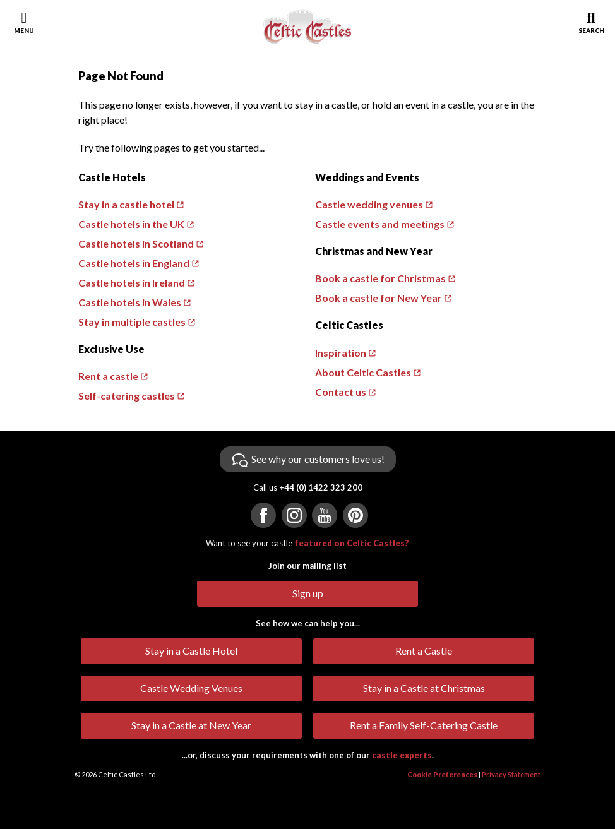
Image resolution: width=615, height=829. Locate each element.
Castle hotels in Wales (129, 302)
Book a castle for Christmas (380, 278)
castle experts (402, 755)
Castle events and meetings (380, 224)
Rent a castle (108, 376)
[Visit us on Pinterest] (355, 515)
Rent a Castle (423, 651)
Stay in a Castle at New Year (191, 725)
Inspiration (340, 353)
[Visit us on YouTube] (324, 515)
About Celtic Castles (363, 372)
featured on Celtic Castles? (351, 543)
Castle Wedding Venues (191, 688)
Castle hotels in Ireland (131, 283)
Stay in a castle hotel (126, 204)
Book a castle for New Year (378, 298)
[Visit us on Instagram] (294, 515)
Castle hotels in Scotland (136, 243)
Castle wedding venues (369, 204)
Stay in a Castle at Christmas (424, 688)
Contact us (340, 392)
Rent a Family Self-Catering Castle (424, 725)
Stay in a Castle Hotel (191, 651)
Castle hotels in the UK (131, 224)
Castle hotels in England (133, 263)
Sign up (307, 593)
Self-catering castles (126, 396)
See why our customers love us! (318, 459)
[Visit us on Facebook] (263, 515)
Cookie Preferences (442, 774)
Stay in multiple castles (132, 322)
